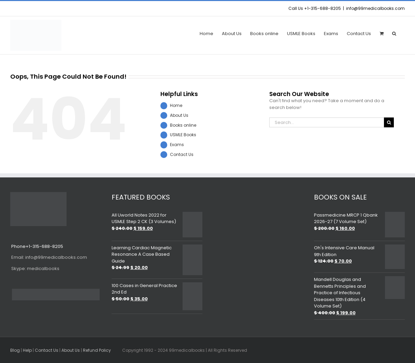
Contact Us (182, 154)
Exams (177, 144)
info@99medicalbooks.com (375, 8)
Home (176, 105)
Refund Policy (97, 350)
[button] (394, 33)
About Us (179, 115)
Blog (15, 350)
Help (27, 350)
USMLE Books (183, 135)
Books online (183, 125)
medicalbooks (34, 268)
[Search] (389, 122)
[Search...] (326, 122)
